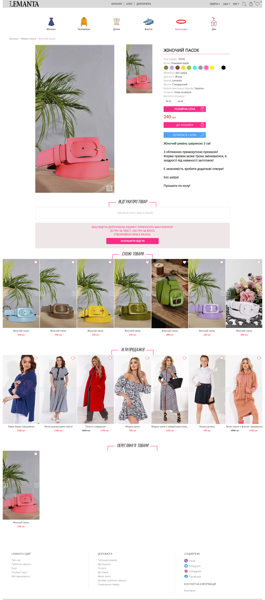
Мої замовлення (21, 577)
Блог (129, 4)
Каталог (117, 4)
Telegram (192, 566)
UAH (223, 4)
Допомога (144, 4)
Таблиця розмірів (108, 560)
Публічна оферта (21, 564)
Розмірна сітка (189, 109)
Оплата (102, 568)
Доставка (103, 572)
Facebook (192, 576)
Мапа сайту (104, 577)
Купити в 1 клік (189, 135)
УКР (233, 4)
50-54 (168, 101)
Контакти (190, 590)
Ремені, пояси (28, 38)
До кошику (190, 125)
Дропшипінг (105, 564)
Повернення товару (109, 585)
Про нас (16, 560)
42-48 (180, 101)
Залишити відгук (133, 241)
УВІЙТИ (210, 4)
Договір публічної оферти (112, 581)
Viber (190, 560)
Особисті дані (19, 572)
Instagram (193, 571)
